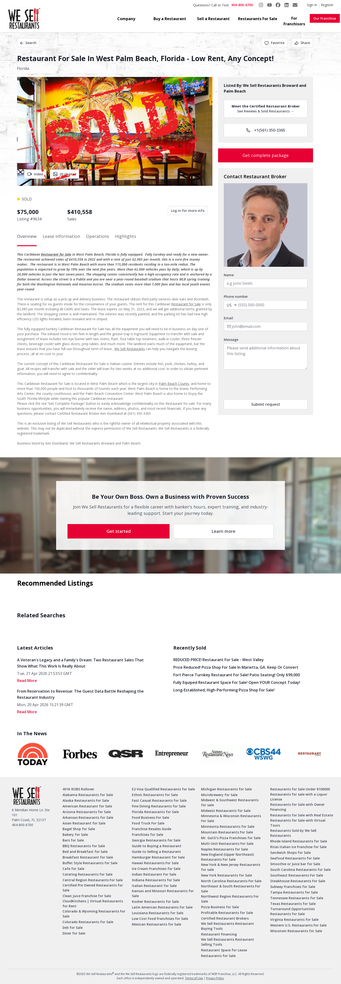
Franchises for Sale (147, 834)
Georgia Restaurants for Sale (156, 840)
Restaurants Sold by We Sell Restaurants (293, 833)
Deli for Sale (73, 927)
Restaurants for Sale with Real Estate (301, 815)
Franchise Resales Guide (151, 829)
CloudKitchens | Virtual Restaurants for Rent (93, 903)
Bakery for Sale (75, 834)
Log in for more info (188, 210)
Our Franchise (324, 18)
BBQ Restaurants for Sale (84, 846)
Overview (27, 236)
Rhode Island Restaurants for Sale (298, 841)
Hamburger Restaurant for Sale (158, 857)
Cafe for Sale (73, 868)
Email (228, 318)
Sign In (312, 5)
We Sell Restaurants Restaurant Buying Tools (227, 926)
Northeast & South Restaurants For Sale (230, 888)
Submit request (265, 404)
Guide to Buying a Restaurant (156, 846)
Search (28, 42)
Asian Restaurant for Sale (84, 823)
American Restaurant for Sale (87, 806)
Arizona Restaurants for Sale (87, 812)
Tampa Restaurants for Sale (294, 892)
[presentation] (260, 384)
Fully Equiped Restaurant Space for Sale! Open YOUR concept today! (236, 682)
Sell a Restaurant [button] (213, 18)
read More (27, 680)
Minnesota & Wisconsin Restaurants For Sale (231, 818)
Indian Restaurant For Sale (154, 874)
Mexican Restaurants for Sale (156, 924)
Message (231, 339)
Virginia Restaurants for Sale (294, 919)
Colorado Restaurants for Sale (88, 922)
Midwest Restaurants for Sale (226, 810)
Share (302, 42)
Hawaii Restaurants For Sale (155, 863)
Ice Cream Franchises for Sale (156, 868)
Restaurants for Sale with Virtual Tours (297, 823)
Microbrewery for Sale (219, 795)
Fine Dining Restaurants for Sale (159, 806)
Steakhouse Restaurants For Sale (297, 881)
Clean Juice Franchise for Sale (87, 896)
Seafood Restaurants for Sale (295, 858)
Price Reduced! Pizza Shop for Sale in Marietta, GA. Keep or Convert (235, 667)
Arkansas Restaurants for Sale (88, 817)
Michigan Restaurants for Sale (226, 789)
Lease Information (61, 236)
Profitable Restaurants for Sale (227, 912)
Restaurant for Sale (56, 254)
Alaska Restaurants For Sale (86, 800)
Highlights (125, 236)
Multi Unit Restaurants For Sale (227, 843)
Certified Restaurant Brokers (225, 918)
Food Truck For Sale (148, 823)
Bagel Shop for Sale (79, 829)
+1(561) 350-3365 (265, 130)
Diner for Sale (74, 933)
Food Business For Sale (150, 817)
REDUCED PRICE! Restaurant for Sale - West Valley (218, 659)
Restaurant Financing (219, 934)
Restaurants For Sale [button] (257, 18)
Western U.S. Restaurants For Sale (298, 925)
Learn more (223, 531)
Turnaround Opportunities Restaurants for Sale (292, 911)
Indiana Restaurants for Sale (156, 880)
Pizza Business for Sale (220, 907)
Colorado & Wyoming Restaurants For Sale (94, 913)
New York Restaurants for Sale (226, 875)
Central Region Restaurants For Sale (93, 880)
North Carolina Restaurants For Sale (231, 881)
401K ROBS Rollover (78, 789)
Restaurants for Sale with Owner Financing (297, 807)
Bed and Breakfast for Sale (85, 851)
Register (327, 5)
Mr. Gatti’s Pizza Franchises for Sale (230, 838)
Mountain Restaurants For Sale (227, 832)
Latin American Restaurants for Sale (162, 907)
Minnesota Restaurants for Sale (227, 826)
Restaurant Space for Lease (224, 950)
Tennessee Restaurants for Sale (296, 898)
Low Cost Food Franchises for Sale (160, 918)
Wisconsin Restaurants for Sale (296, 931)
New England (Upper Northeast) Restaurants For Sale (227, 857)
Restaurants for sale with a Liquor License (298, 796)
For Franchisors (294, 21)
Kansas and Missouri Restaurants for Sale (163, 893)
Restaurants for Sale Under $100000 (300, 789)
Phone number (236, 296)
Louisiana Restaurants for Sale (157, 913)
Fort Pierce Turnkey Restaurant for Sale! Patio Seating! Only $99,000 (236, 674)
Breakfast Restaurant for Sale (88, 857)
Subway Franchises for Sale (292, 886)
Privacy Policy (215, 978)
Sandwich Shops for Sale (290, 852)
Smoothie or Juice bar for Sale (295, 864)
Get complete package (265, 155)
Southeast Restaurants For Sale (296, 875)
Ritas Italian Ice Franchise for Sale (298, 847)
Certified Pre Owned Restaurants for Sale (93, 887)
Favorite (274, 42)
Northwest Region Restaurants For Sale (230, 899)
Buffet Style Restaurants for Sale (90, 863)
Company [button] (126, 18)
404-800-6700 (242, 5)
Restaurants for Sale (218, 955)
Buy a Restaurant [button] (169, 18)
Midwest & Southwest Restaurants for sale (230, 802)
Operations (97, 236)
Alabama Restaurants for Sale (88, 795)
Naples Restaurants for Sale (224, 849)
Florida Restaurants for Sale (155, 812)
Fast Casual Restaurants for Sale (159, 800)
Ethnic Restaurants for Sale (155, 795)
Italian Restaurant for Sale (154, 885)
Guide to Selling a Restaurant (156, 851)
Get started (119, 531)
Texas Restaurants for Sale (293, 903)
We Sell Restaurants (129, 349)
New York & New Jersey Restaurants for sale (230, 867)
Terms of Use (194, 978)
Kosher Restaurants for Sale (155, 901)
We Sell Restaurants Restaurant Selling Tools (227, 942)
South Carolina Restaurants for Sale (300, 869)
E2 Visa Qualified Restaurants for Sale (163, 789)
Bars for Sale (73, 840)
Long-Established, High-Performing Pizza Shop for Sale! (223, 690)
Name (229, 275)
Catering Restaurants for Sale (87, 874)
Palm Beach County (174, 383)
